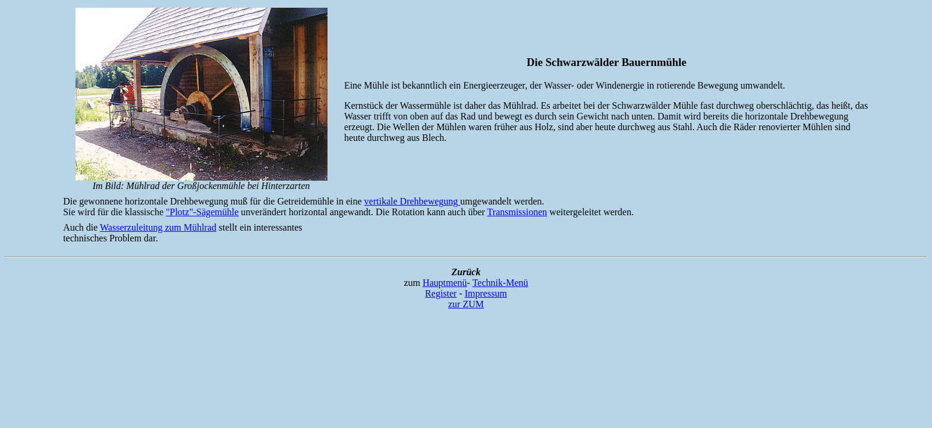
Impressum (486, 293)
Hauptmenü (445, 283)
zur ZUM (466, 304)
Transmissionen (517, 212)
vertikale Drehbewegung (412, 201)
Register (440, 293)
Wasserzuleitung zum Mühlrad (158, 227)
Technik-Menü (500, 283)
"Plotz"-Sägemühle (202, 212)
